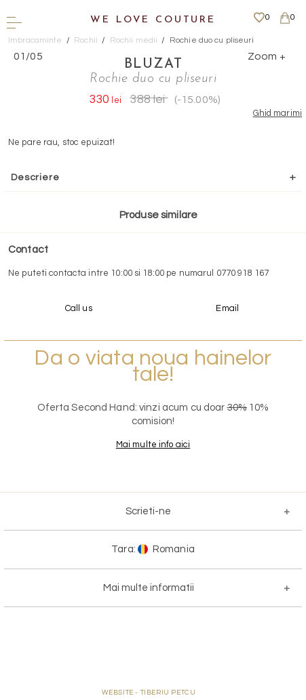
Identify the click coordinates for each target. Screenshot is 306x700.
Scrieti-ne (148, 511)
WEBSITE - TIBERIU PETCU (149, 692)
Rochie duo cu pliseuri (212, 40)
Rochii (86, 40)
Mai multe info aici (153, 444)
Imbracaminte (35, 40)
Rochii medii (134, 40)
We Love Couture (153, 20)
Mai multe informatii (148, 588)
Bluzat (153, 64)
